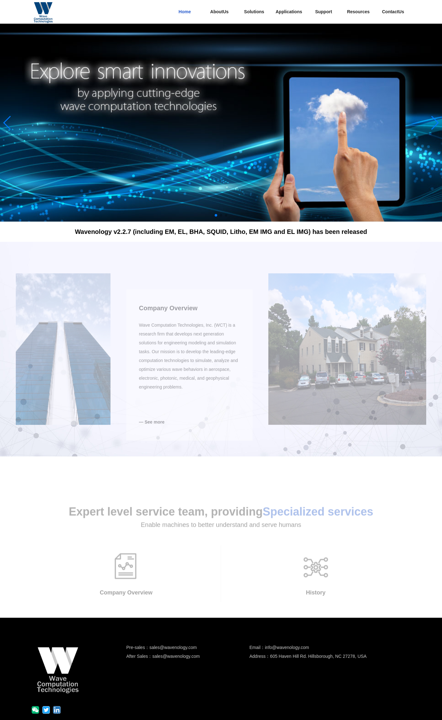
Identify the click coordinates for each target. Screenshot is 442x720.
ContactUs (393, 11)
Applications (289, 11)
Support (323, 11)
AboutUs (219, 11)
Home (185, 11)
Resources (358, 11)
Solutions (254, 11)
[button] (216, 215)
